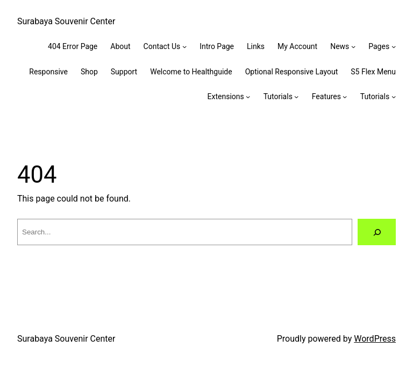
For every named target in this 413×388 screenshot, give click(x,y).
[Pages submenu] (393, 46)
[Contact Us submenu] (184, 46)
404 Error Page (72, 46)
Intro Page (217, 46)
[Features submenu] (345, 96)
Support (124, 71)
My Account (297, 46)
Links (256, 46)
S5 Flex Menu (373, 71)
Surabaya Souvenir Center (66, 21)
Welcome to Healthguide (191, 71)
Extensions (226, 96)
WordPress (375, 339)
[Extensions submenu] (248, 96)
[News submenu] (353, 46)
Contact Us (162, 46)
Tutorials (278, 96)
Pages (378, 46)
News (339, 46)
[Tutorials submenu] (296, 96)
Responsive (48, 71)
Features (326, 96)
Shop (89, 71)
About (120, 46)
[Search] (377, 232)
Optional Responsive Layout (291, 71)
